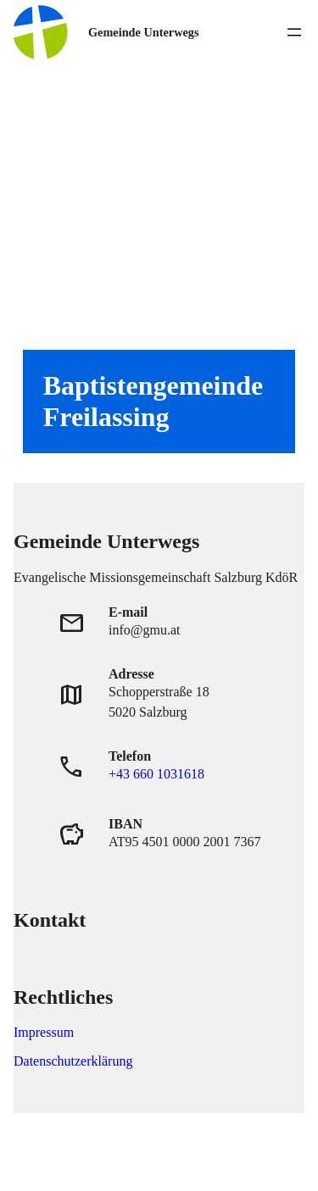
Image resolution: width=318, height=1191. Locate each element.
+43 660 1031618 (156, 774)
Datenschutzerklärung (73, 1061)
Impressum (44, 1032)
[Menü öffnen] (294, 32)
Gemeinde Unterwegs (143, 32)
